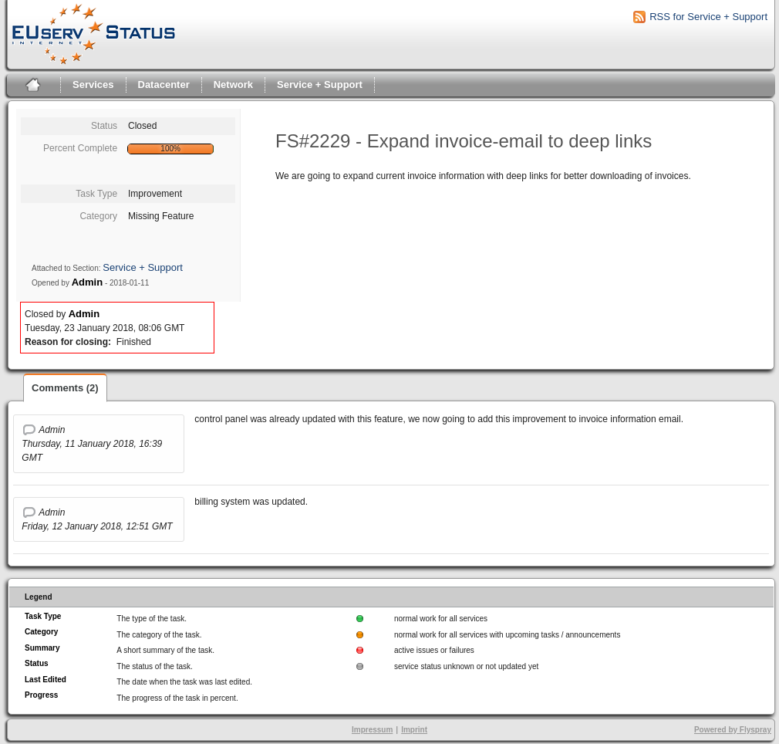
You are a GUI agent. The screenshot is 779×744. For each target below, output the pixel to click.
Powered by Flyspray (732, 729)
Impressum (372, 729)
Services (93, 84)
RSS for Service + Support (708, 16)
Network (233, 84)
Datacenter (164, 84)
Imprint (414, 729)
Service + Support (320, 84)
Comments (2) (65, 388)
